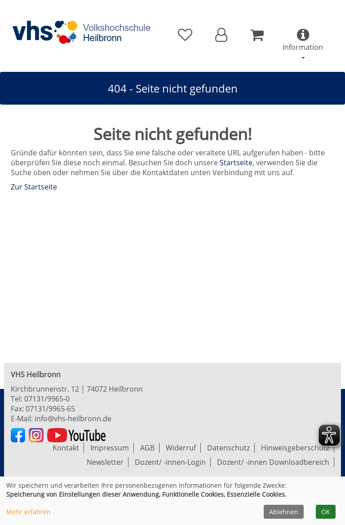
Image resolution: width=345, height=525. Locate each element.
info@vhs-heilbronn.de (73, 419)
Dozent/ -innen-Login (170, 462)
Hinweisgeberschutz (295, 448)
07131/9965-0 (47, 399)
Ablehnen (283, 511)
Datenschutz (228, 448)
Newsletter (105, 462)
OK (325, 511)
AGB (147, 448)
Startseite (236, 163)
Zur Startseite (34, 187)
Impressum (109, 448)
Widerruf (181, 448)
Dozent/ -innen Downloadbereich (273, 462)
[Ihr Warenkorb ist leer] (257, 35)
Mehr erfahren (28, 511)
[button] (221, 35)
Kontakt (66, 448)
